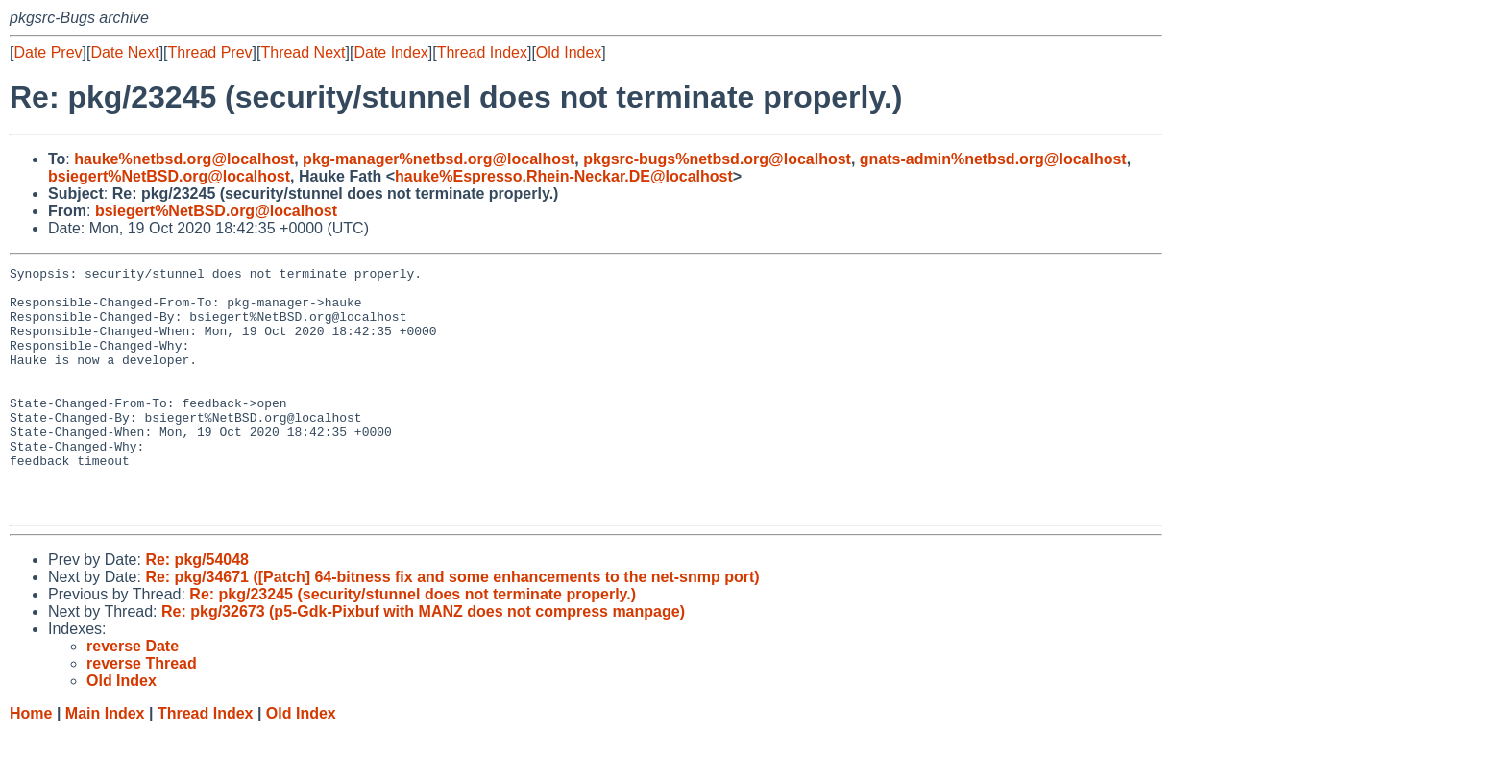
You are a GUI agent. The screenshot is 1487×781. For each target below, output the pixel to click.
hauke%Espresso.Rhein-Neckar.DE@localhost (564, 176)
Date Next (124, 52)
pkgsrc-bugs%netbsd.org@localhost (717, 159)
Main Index (105, 762)
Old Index (568, 52)
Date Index (390, 52)
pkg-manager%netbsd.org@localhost (438, 159)
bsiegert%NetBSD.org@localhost (169, 176)
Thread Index (482, 52)
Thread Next (302, 52)
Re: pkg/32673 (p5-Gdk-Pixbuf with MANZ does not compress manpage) (423, 660)
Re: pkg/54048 (197, 608)
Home (31, 762)
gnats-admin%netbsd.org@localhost (993, 159)
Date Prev (47, 52)
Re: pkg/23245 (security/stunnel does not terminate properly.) (412, 643)
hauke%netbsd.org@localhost (184, 159)
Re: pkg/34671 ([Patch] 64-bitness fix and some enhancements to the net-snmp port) (452, 626)
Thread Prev (210, 52)
